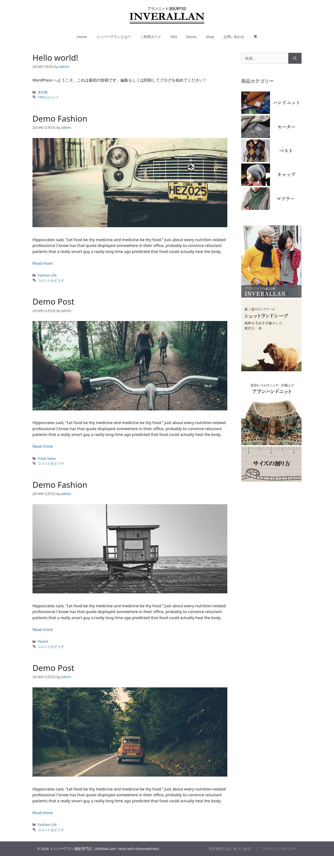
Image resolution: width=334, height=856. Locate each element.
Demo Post (53, 301)
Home (82, 36)
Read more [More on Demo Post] (42, 446)
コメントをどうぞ (51, 280)
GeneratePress (147, 848)
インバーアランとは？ (113, 36)
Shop (210, 36)
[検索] (295, 58)
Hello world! (55, 57)
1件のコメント (48, 97)
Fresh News (47, 458)
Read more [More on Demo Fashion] (42, 263)
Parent (43, 641)
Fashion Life (47, 275)
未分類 (43, 92)
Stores (191, 36)
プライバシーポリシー (278, 848)
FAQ (173, 36)
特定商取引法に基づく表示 (232, 848)
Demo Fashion (59, 118)
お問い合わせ (233, 36)
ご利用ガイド (150, 36)
